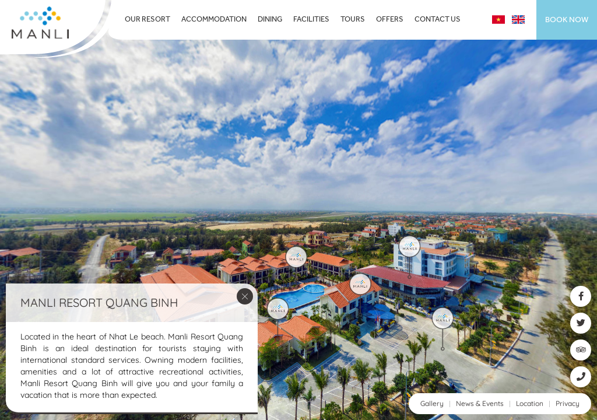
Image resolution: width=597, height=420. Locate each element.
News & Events (480, 403)
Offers (389, 19)
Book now (566, 20)
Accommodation (214, 19)
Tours (352, 19)
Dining (270, 19)
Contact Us (438, 19)
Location (529, 403)
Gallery (432, 403)
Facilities (311, 19)
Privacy (568, 403)
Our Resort (147, 19)
